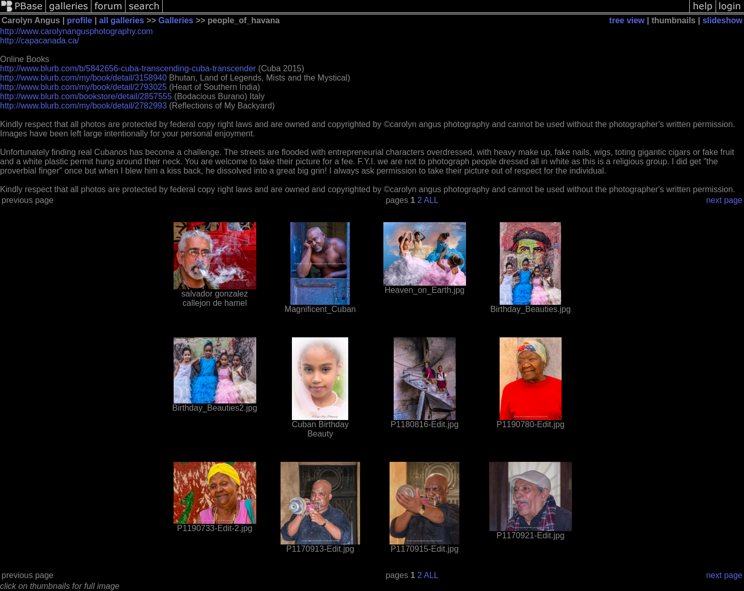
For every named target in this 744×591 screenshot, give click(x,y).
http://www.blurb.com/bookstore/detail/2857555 (86, 96)
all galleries (121, 20)
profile (79, 20)
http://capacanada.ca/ (39, 40)
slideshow (722, 20)
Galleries (176, 20)
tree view (626, 20)
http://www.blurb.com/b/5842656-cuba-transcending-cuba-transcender (128, 68)
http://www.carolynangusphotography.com (76, 31)
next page (724, 200)
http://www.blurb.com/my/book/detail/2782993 (83, 105)
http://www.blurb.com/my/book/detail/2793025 (83, 87)
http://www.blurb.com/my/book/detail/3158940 (83, 77)
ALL (431, 200)
